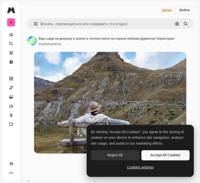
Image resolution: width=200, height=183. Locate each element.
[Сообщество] (11, 62)
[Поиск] (11, 44)
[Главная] (11, 34)
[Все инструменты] (11, 78)
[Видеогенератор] (11, 106)
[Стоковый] (11, 53)
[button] (34, 24)
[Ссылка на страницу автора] (32, 40)
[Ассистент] (11, 124)
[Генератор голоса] (11, 115)
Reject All (115, 155)
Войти (184, 10)
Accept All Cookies (165, 155)
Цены (167, 10)
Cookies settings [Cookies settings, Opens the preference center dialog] (140, 167)
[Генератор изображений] (11, 97)
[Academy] (11, 164)
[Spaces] (11, 88)
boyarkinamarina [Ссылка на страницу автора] (50, 44)
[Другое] (11, 173)
